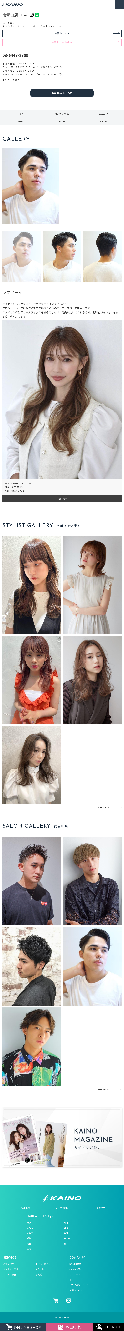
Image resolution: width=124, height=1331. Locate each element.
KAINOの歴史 (75, 1269)
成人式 (39, 1274)
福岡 (66, 1233)
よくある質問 (62, 1207)
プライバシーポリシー (80, 1285)
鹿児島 (67, 1238)
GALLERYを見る (13, 491)
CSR (71, 1279)
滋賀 (29, 1238)
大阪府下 (31, 1233)
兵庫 (29, 1249)
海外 (66, 1243)
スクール (40, 1269)
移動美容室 (8, 1263)
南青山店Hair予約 (62, 93)
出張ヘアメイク (43, 1263)
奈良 (29, 1243)
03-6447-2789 (15, 55)
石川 (66, 1222)
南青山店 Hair (62, 33)
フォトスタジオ (10, 1269)
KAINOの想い (75, 1263)
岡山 (66, 1227)
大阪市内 (31, 1227)
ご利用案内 (24, 1207)
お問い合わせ (75, 1290)
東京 (29, 1222)
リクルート (74, 1274)
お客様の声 (99, 1207)
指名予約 (62, 498)
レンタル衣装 (9, 1274)
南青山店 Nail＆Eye (62, 42)
